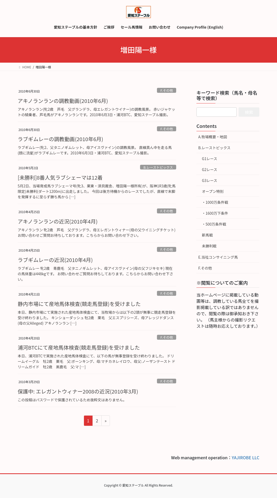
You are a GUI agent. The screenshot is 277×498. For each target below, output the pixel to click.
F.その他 (166, 90)
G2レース (209, 169)
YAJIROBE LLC (245, 457)
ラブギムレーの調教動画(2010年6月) (60, 139)
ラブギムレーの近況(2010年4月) (55, 260)
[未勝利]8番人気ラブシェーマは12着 (60, 177)
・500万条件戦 (214, 224)
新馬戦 (207, 235)
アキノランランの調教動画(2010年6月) (63, 100)
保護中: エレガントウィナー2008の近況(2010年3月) (78, 391)
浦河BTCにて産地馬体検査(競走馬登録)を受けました (79, 347)
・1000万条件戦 (215, 202)
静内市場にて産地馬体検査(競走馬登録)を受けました (79, 303)
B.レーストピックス (158, 167)
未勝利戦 (209, 245)
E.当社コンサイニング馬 (218, 257)
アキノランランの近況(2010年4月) (58, 221)
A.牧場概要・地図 (212, 136)
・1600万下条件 (215, 213)
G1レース (209, 158)
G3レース (209, 180)
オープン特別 (212, 191)
